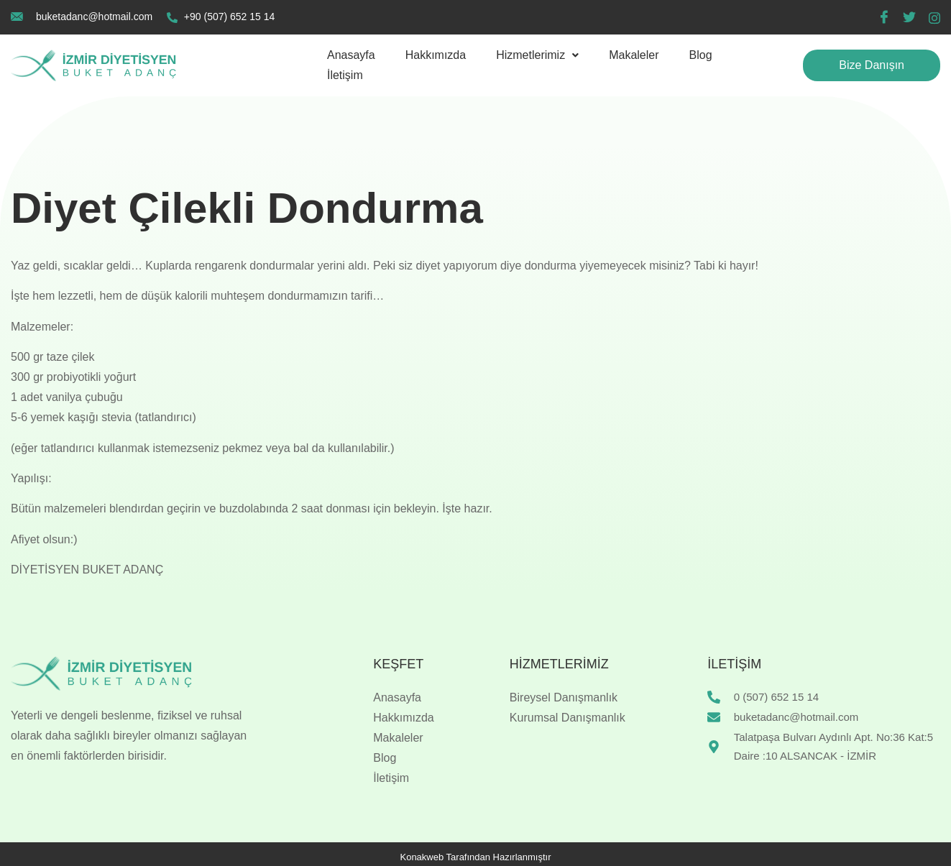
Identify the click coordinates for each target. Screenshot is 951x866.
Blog (700, 55)
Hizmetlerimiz (537, 55)
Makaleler (633, 55)
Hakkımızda (435, 55)
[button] (537, 55)
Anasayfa (351, 55)
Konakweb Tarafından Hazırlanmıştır (475, 857)
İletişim (345, 75)
